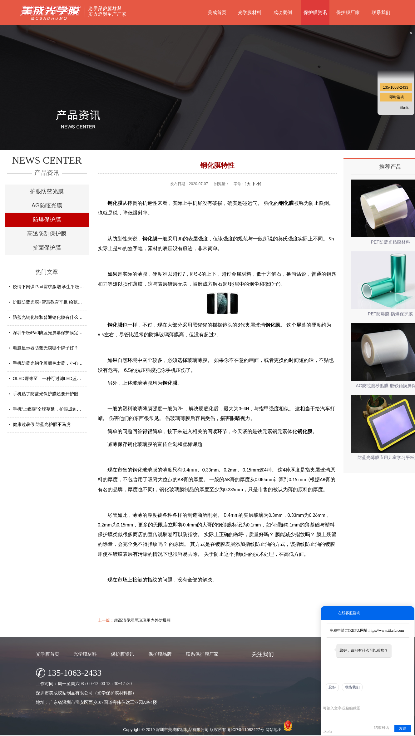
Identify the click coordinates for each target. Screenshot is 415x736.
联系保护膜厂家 (202, 654)
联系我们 (381, 12)
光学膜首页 (47, 654)
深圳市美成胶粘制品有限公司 (182, 729)
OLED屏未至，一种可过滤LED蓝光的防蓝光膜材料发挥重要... (73, 378)
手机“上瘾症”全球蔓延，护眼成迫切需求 (51, 409)
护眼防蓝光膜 (47, 191)
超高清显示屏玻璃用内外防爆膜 (142, 620)
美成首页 (217, 12)
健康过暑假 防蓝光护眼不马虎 (42, 424)
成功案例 (282, 12)
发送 (403, 728)
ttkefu (404, 108)
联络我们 (352, 687)
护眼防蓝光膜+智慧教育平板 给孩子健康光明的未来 (63, 301)
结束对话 (381, 727)
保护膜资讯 (315, 12)
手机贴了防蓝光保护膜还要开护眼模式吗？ (54, 393)
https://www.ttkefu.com (386, 630)
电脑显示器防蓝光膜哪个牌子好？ (45, 347)
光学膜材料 (249, 12)
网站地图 (273, 729)
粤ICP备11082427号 (245, 729)
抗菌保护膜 (47, 248)
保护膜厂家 (348, 12)
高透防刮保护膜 (47, 233)
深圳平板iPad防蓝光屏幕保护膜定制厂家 (52, 332)
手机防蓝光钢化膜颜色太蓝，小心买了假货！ (56, 363)
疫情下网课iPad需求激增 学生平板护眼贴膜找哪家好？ (66, 286)
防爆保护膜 (47, 219)
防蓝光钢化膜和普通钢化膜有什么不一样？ (54, 317)
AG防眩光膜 (47, 205)
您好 (332, 687)
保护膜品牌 (160, 654)
